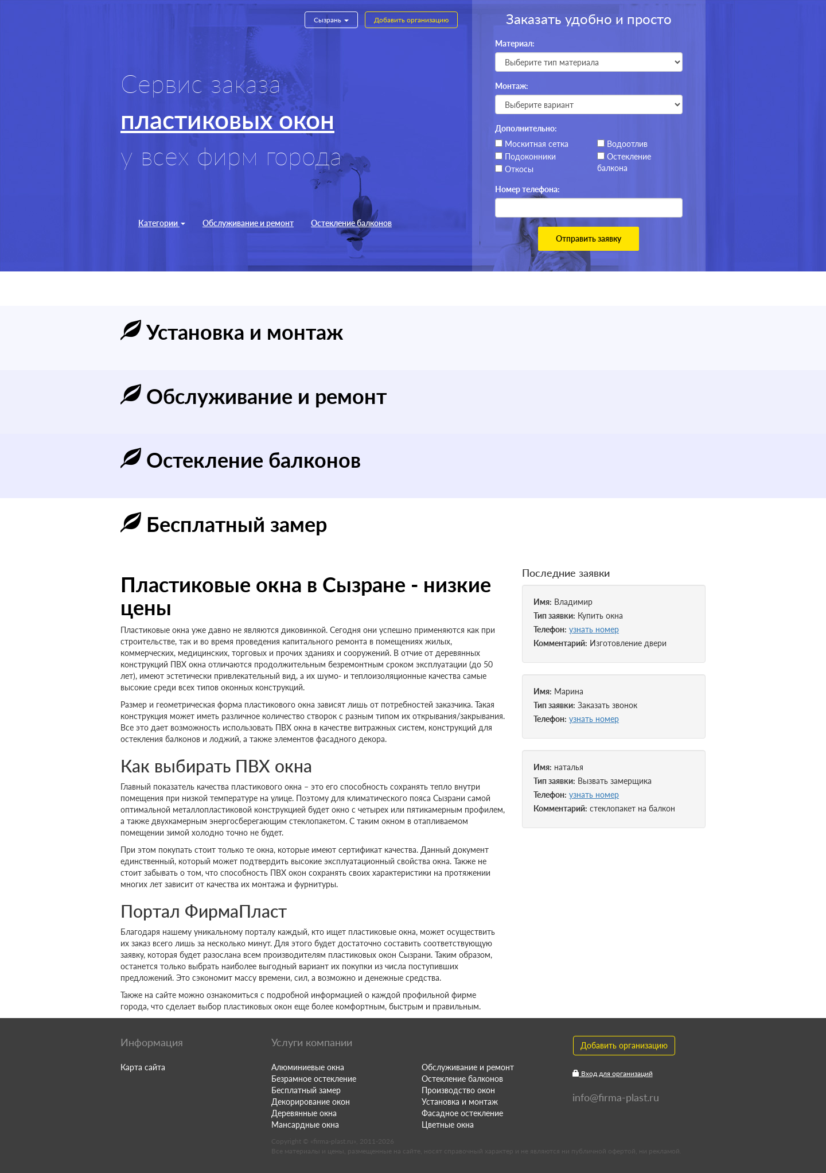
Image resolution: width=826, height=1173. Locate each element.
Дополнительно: (526, 128)
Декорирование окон (310, 1101)
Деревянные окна (304, 1113)
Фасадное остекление (462, 1113)
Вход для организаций (612, 1073)
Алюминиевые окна (307, 1067)
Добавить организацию (411, 19)
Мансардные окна (305, 1124)
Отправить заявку (588, 238)
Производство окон (458, 1090)
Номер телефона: (527, 189)
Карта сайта (142, 1067)
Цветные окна (448, 1124)
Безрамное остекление (313, 1078)
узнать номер (594, 629)
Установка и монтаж (460, 1101)
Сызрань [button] (331, 19)
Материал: (515, 43)
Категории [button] (161, 223)
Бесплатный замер (306, 1090)
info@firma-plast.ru (615, 1097)
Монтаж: (511, 86)
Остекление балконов (351, 223)
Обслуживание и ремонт (248, 223)
